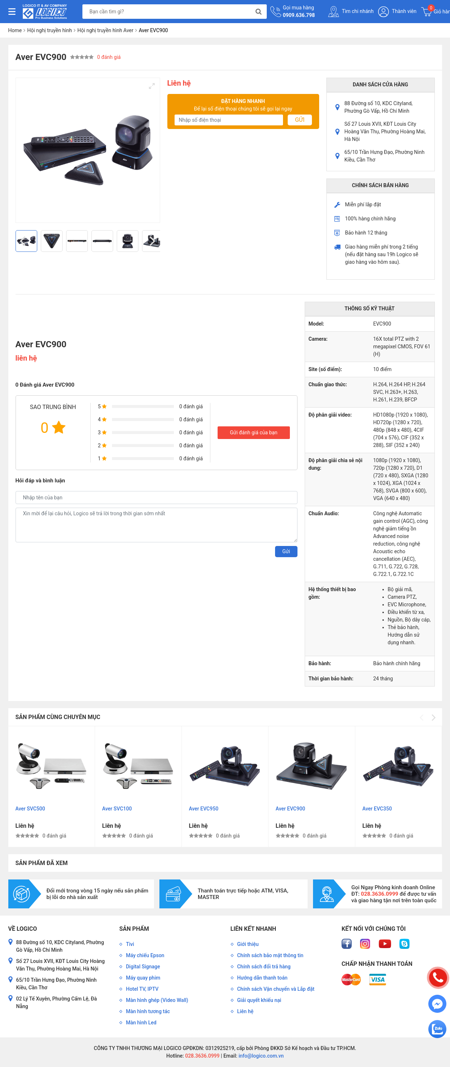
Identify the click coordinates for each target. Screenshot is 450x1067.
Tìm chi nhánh (351, 11)
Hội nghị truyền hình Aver (105, 30)
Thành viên (397, 11)
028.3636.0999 (202, 1056)
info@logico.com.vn (260, 1056)
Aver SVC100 (117, 809)
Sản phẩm (134, 928)
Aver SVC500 (30, 809)
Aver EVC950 (204, 809)
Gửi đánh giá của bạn (254, 432)
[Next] (152, 241)
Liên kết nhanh (253, 928)
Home (15, 30)
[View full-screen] (151, 86)
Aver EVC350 (377, 809)
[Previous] (24, 241)
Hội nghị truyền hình (49, 30)
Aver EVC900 (290, 809)
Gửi (299, 119)
